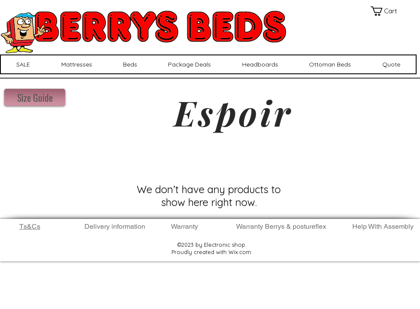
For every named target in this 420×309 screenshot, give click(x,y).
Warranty (184, 226)
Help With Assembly (383, 226)
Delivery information (114, 226)
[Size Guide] (34, 97)
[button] (388, 11)
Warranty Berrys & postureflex (281, 226)
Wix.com (239, 251)
